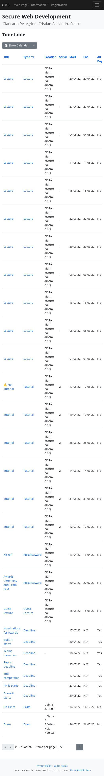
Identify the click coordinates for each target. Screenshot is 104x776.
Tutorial (28, 386)
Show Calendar (16, 45)
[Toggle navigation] (97, 4)
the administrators (80, 770)
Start (72, 57)
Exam (27, 707)
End (86, 57)
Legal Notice (61, 765)
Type (28, 57)
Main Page (21, 5)
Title (7, 57)
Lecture (8, 78)
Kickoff (8, 555)
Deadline (29, 630)
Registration (59, 5)
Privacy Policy (44, 765)
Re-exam (9, 707)
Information (38, 5)
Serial (63, 57)
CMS (6, 5)
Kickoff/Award (32, 555)
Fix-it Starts (11, 685)
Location (50, 57)
